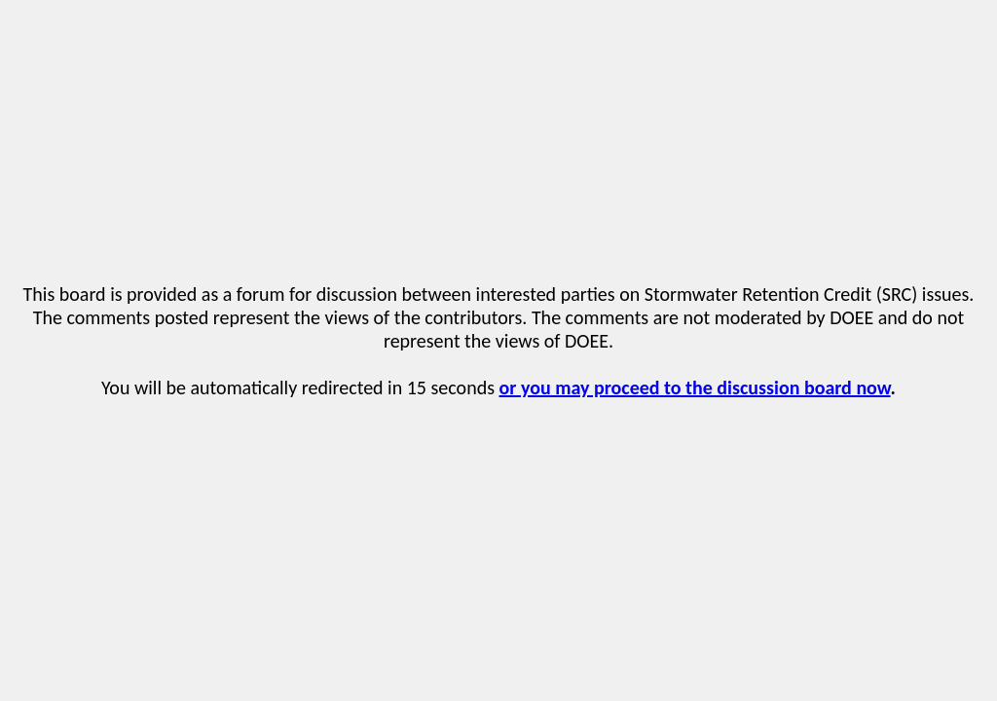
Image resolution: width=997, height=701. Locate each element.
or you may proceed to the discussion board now (695, 387)
